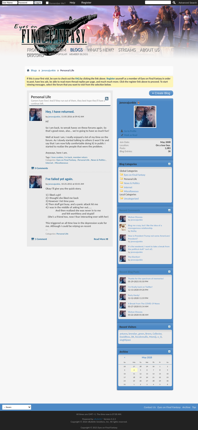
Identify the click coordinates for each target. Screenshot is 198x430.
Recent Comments (129, 210)
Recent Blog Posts (129, 271)
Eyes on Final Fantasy (66, 160)
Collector (157, 333)
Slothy (134, 231)
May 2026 (147, 357)
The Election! (134, 257)
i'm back (68, 157)
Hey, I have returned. (60, 112)
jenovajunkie (49, 70)
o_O (160, 336)
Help (72, 2)
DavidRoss (125, 336)
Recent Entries (37, 54)
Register (86, 2)
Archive (186, 407)
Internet (49, 163)
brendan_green (136, 333)
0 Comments (41, 168)
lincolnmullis (141, 336)
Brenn (148, 333)
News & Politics (98, 160)
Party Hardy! (134, 295)
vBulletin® (98, 419)
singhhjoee (125, 339)
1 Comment (41, 239)
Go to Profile (128, 131)
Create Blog (161, 93)
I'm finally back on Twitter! (140, 287)
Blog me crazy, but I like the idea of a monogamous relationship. (145, 227)
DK (132, 336)
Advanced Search (188, 2)
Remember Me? (56, 3)
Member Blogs (78, 54)
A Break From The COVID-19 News (144, 303)
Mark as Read (128, 135)
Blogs (76, 50)
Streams (127, 50)
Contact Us (150, 407)
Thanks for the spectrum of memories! (146, 278)
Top (194, 407)
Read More (99, 239)
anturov (123, 333)
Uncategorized (131, 198)
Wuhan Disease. (135, 217)
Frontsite (37, 50)
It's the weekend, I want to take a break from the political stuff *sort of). (148, 248)
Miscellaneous (61, 163)
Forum (58, 50)
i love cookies (57, 157)
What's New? (100, 50)
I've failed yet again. (59, 179)
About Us (149, 50)
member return (80, 157)
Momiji (152, 336)
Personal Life (83, 160)
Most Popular (58, 54)
